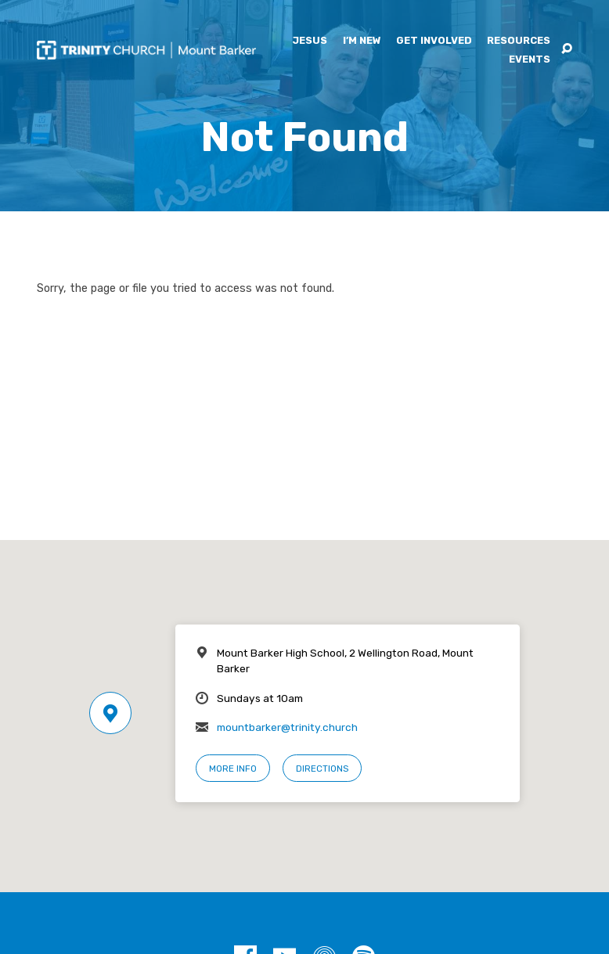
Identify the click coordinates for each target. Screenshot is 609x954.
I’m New (362, 41)
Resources (518, 41)
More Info (233, 768)
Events (529, 60)
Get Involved (434, 41)
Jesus (309, 41)
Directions (322, 768)
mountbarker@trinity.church (287, 727)
